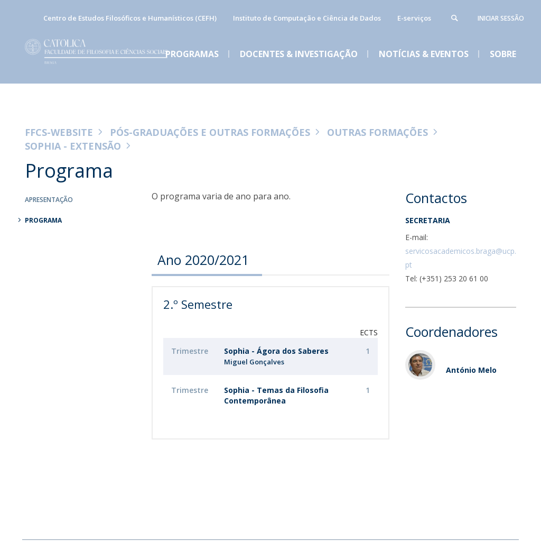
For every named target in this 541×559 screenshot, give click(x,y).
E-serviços (414, 18)
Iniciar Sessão (501, 18)
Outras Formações (377, 132)
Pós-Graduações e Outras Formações (210, 132)
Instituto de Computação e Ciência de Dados (307, 18)
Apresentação (49, 199)
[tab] (207, 259)
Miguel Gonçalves (254, 361)
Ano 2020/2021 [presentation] (203, 260)
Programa (43, 220)
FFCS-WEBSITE (59, 132)
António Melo (471, 370)
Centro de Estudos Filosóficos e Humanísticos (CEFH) (130, 18)
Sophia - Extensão (73, 146)
